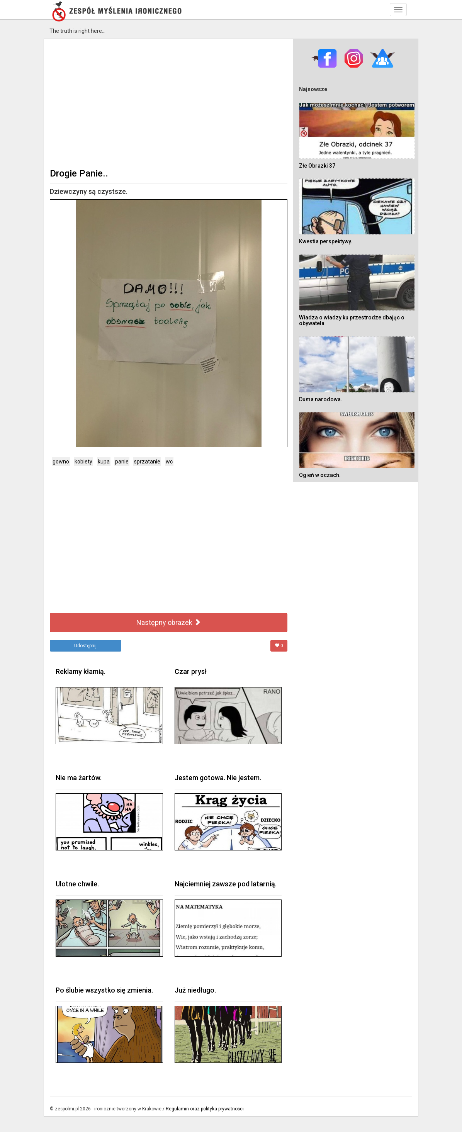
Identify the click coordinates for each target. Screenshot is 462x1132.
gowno (61, 461)
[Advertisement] (168, 103)
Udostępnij (85, 645)
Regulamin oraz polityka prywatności (205, 1109)
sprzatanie (147, 461)
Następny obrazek (168, 622)
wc (169, 461)
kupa (104, 461)
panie (122, 461)
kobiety (83, 461)
